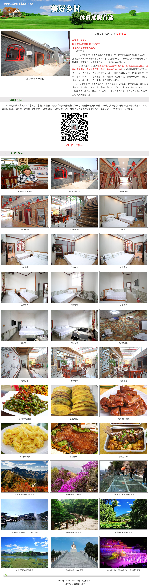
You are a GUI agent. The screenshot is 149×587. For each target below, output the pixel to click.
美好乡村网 (86, 581)
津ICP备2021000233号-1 (67, 581)
